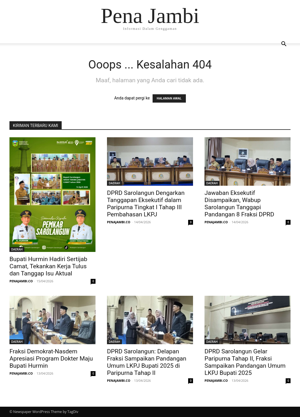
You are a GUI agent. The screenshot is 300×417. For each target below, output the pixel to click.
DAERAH (17, 249)
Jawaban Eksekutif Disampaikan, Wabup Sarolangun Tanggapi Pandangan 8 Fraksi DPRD (239, 203)
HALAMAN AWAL (169, 98)
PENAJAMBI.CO (21, 281)
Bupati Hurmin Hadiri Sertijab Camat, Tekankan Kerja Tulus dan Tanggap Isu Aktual (48, 266)
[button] (284, 44)
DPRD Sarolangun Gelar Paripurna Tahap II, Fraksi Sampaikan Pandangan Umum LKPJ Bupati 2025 (245, 362)
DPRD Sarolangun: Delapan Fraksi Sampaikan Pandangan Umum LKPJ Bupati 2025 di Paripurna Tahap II (146, 362)
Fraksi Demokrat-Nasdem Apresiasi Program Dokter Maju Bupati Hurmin (51, 358)
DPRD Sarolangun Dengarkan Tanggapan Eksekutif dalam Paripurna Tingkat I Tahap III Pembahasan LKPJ (146, 203)
